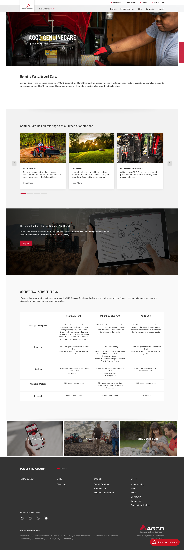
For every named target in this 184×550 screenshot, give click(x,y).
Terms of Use (25, 536)
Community (136, 497)
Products (113, 9)
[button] (23, 192)
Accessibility (40, 539)
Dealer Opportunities (140, 505)
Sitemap (67, 539)
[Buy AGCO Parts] (35, 438)
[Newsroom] (115, 2)
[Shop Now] (26, 243)
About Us (161, 9)
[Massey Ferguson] (27, 6)
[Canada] (62, 469)
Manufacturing (137, 484)
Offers (140, 9)
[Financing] (92, 438)
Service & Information (104, 492)
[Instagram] (30, 517)
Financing (61, 484)
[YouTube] (46, 517)
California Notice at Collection (106, 536)
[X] (38, 517)
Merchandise (100, 488)
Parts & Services (101, 484)
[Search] (144, 2)
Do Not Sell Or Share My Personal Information (72, 536)
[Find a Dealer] (158, 2)
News (133, 492)
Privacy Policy (54, 539)
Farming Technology (127, 9)
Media (133, 488)
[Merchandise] (131, 2)
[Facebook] (22, 517)
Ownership (150, 9)
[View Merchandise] (148, 438)
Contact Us (136, 501)
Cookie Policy (25, 539)
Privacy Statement (42, 536)
